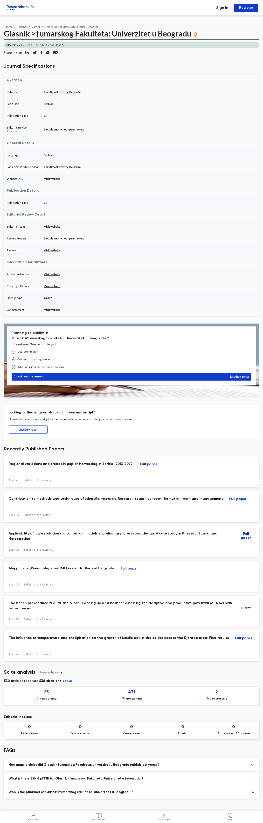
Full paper (148, 464)
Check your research (131, 377)
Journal (22, 27)
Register (246, 8)
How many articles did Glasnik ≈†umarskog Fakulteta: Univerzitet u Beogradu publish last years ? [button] (84, 764)
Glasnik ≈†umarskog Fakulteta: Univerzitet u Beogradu (66, 27)
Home (9, 27)
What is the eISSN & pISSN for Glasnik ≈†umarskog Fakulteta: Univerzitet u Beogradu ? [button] (76, 778)
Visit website (52, 178)
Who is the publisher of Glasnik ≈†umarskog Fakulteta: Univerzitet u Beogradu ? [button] (71, 792)
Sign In (222, 7)
